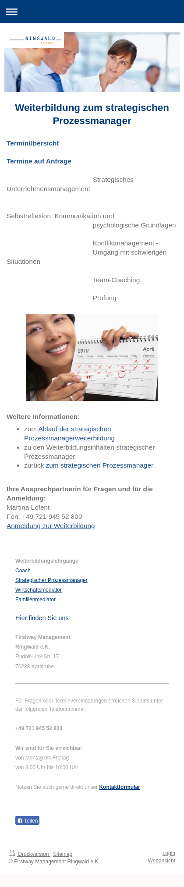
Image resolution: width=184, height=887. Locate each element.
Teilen (27, 821)
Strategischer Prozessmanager (51, 580)
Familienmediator (35, 599)
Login (169, 853)
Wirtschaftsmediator (38, 590)
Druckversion (29, 854)
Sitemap (62, 854)
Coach (23, 571)
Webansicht (161, 861)
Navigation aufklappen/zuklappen (92, 11)
